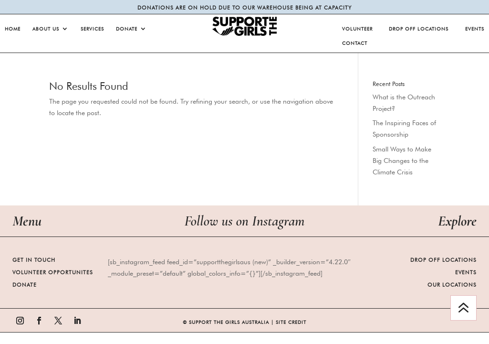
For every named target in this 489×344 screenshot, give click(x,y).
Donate (126, 29)
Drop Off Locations (418, 29)
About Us (45, 29)
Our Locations (452, 284)
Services (92, 29)
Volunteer (357, 29)
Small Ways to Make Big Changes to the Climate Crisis (402, 160)
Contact (354, 43)
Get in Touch (33, 260)
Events (474, 29)
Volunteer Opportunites (52, 272)
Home (13, 29)
